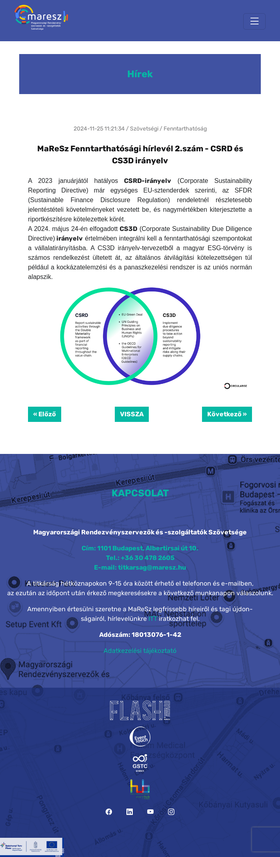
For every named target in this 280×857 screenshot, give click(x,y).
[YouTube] (150, 812)
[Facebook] (109, 812)
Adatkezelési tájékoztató (140, 650)
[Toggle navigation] (254, 21)
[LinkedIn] (129, 812)
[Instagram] (171, 812)
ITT (152, 618)
